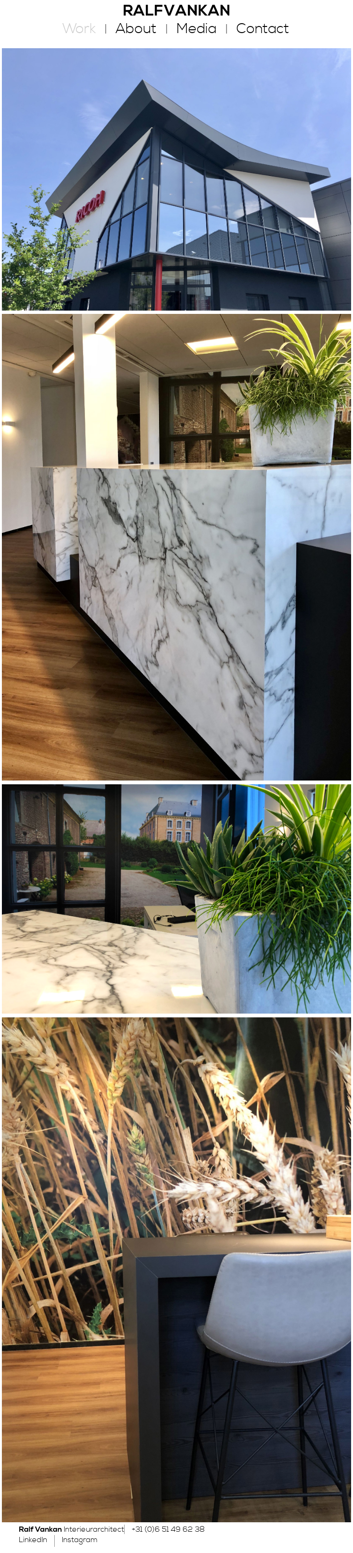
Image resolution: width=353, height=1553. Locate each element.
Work (79, 29)
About (136, 29)
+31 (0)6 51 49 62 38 (168, 1529)
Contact (262, 29)
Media (196, 29)
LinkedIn (33, 1539)
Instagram (80, 1539)
